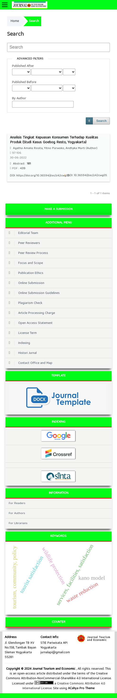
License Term (21, 333)
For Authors (17, 513)
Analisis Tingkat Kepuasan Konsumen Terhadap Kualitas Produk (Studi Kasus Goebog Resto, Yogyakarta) (54, 140)
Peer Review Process (27, 253)
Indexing (18, 343)
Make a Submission (58, 209)
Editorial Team (22, 233)
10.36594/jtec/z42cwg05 (90, 175)
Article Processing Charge (30, 313)
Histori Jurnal (21, 353)
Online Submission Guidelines (33, 293)
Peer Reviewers (23, 243)
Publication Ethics (24, 273)
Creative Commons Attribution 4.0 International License (63, 686)
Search (101, 121)
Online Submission (25, 283)
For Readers (17, 503)
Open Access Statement (29, 323)
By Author (19, 98)
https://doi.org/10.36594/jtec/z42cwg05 (43, 175)
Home (15, 21)
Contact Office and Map (29, 363)
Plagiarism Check (24, 303)
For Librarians (18, 523)
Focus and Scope (24, 263)
